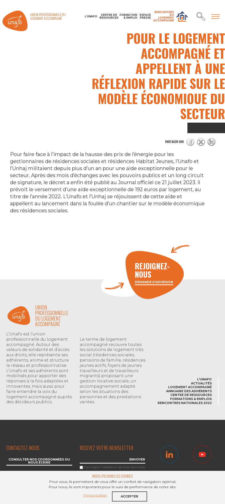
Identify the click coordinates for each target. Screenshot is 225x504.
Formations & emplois (191, 399)
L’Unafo (91, 16)
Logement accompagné (190, 387)
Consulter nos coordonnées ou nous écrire (39, 461)
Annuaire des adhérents (189, 391)
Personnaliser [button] (95, 495)
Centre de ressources (108, 16)
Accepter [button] (129, 496)
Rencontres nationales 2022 (185, 403)
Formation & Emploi (128, 16)
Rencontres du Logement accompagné (163, 16)
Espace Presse (145, 16)
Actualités (201, 383)
